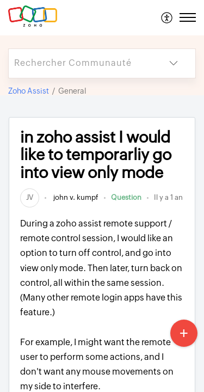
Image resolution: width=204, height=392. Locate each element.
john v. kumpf (75, 197)
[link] (29, 197)
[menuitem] (167, 17)
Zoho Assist (28, 91)
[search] (80, 63)
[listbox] (173, 63)
